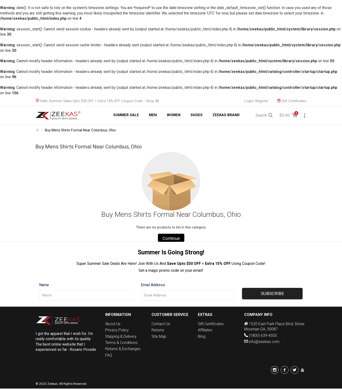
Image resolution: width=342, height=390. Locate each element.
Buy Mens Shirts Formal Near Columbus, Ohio (80, 130)
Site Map (159, 336)
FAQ (108, 355)
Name (44, 285)
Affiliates (205, 330)
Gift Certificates (211, 324)
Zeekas (52, 383)
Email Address (153, 285)
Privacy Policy (117, 330)
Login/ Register (256, 101)
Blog (201, 336)
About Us (112, 324)
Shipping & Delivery (121, 336)
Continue (171, 238)
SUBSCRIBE (272, 293)
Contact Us (161, 324)
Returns (158, 330)
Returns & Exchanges (122, 349)
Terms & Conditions (121, 342)
